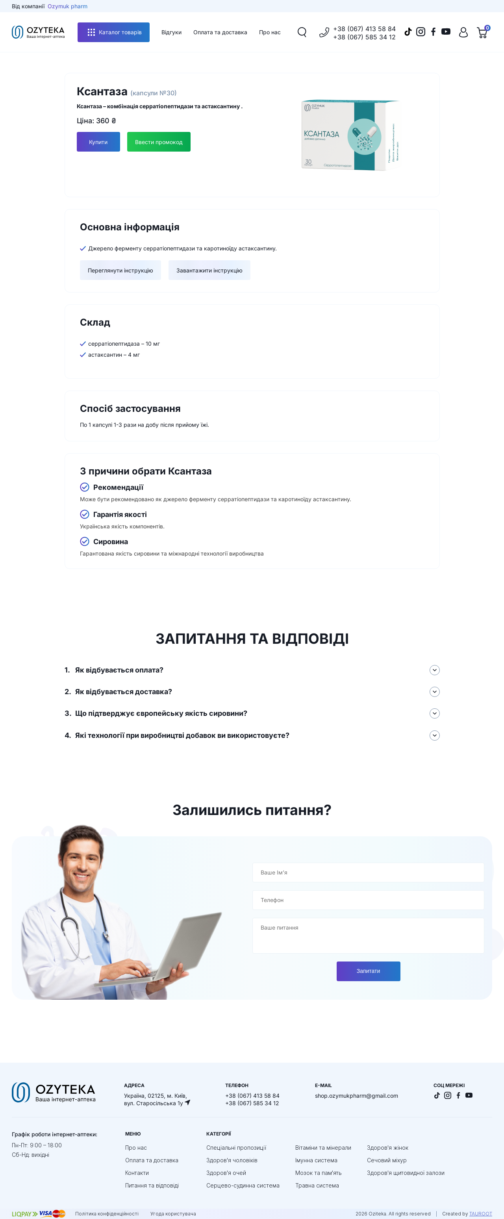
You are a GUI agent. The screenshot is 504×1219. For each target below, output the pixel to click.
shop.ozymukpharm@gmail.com (356, 1095)
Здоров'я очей (226, 1172)
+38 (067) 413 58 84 (364, 29)
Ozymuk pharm (67, 6)
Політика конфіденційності (107, 1213)
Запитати (368, 971)
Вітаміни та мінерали (323, 1147)
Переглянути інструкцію (120, 270)
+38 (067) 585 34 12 (364, 37)
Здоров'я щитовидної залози (406, 1172)
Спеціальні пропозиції (236, 1147)
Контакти (137, 1172)
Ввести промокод (159, 142)
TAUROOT (480, 1213)
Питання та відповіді (152, 1185)
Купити (98, 142)
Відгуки (171, 32)
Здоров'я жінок (387, 1147)
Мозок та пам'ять (318, 1172)
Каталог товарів (115, 32)
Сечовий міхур (387, 1159)
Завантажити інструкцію (209, 270)
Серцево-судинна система (243, 1185)
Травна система (317, 1185)
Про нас (270, 32)
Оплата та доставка (220, 32)
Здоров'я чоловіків (232, 1159)
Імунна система (316, 1159)
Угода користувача (173, 1213)
